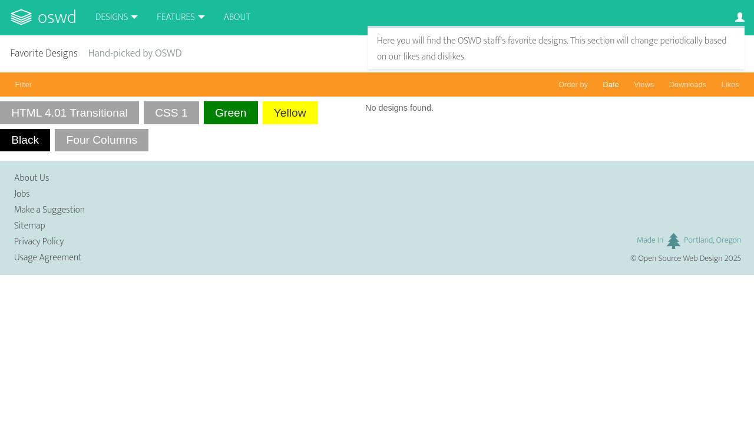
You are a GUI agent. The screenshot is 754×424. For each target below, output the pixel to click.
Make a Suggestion (49, 210)
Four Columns (101, 140)
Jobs (22, 194)
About (237, 17)
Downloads (687, 84)
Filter (23, 84)
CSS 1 (171, 113)
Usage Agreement (48, 258)
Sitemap (29, 226)
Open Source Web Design (681, 258)
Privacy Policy (39, 242)
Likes (730, 84)
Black (25, 140)
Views (644, 84)
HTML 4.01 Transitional (69, 113)
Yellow (290, 113)
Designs (111, 17)
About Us (31, 178)
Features (176, 17)
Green (230, 113)
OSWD (57, 17)
